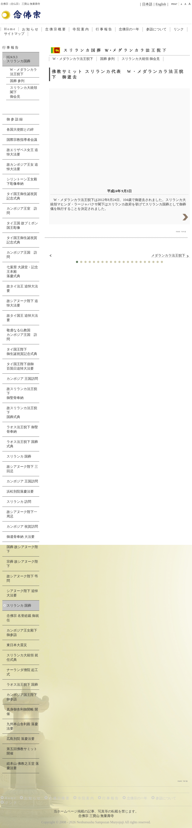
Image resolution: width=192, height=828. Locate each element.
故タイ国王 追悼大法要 (22, 318)
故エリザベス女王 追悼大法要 (22, 152)
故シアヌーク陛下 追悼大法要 (22, 303)
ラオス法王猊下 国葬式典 (22, 444)
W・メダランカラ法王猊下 (73, 59)
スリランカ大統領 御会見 (141, 59)
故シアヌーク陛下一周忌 (22, 514)
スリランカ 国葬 (19, 456)
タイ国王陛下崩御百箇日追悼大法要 (20, 366)
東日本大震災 (17, 645)
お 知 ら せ (30, 29)
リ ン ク (11, 802)
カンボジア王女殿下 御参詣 (22, 633)
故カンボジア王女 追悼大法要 (22, 167)
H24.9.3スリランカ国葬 (18, 59)
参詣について (156, 29)
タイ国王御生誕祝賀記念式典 (22, 196)
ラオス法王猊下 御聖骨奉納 (22, 429)
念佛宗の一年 (129, 29)
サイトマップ (14, 33)
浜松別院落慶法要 (20, 491)
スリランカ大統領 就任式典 (22, 657)
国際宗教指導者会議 (22, 139)
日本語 (147, 4)
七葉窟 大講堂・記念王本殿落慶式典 (22, 271)
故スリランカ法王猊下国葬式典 (22, 412)
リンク (179, 29)
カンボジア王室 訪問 (22, 211)
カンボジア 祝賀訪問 (22, 526)
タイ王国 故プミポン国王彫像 (22, 225)
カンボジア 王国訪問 (22, 378)
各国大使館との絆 (20, 129)
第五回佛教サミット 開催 (22, 751)
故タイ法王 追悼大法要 (22, 288)
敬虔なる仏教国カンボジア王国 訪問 (22, 334)
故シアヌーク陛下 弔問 (22, 578)
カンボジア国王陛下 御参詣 (22, 697)
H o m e (9, 29)
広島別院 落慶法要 (21, 738)
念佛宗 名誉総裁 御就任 (23, 618)
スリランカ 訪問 (19, 501)
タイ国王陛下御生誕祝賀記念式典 (22, 352)
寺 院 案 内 (81, 29)
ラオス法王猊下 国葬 (22, 684)
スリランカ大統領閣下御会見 (23, 92)
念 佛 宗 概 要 (55, 29)
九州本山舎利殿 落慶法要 (22, 726)
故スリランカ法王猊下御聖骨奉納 (22, 393)
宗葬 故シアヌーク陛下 (22, 564)
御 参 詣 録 (15, 119)
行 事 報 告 (104, 29)
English (161, 4)
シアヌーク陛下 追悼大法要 (22, 593)
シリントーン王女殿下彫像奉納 (22, 181)
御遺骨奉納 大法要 (21, 536)
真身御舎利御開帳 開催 (22, 712)
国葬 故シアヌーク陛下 (22, 549)
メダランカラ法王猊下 (170, 255)
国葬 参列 (107, 59)
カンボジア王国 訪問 (22, 255)
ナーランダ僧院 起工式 (22, 672)
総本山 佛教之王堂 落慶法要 (23, 766)
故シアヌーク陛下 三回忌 (22, 469)
